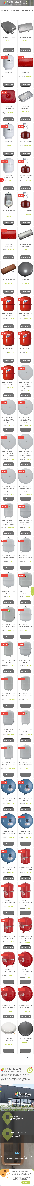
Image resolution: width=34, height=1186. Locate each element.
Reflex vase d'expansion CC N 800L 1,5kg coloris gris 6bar (8, 764)
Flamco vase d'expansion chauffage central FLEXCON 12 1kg (25, 867)
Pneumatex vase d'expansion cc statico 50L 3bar (8, 867)
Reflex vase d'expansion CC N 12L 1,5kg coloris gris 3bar (8, 557)
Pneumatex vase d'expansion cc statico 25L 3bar (8, 833)
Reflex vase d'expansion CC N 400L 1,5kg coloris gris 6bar (8, 695)
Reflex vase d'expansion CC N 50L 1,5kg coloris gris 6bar (8, 729)
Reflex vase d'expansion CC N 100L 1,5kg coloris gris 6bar (25, 522)
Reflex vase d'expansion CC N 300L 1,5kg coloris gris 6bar (8, 660)
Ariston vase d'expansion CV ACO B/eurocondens (8, 1040)
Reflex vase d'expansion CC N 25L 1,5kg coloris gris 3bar (25, 626)
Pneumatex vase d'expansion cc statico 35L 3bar (25, 833)
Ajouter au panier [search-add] (8, 50)
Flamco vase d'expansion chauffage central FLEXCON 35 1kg (8, 971)
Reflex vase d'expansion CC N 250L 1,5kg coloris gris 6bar (8, 626)
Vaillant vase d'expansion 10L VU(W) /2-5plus (8, 108)
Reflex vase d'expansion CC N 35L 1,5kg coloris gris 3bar (25, 660)
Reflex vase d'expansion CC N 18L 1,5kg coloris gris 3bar (8, 591)
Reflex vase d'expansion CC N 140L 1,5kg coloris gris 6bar (25, 557)
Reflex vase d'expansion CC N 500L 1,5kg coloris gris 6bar (25, 695)
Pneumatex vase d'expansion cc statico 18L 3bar (25, 798)
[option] (17, 1157)
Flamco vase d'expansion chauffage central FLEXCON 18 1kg (8, 902)
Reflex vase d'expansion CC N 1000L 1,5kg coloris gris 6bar (8, 522)
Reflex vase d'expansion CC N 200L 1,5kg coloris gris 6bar (25, 591)
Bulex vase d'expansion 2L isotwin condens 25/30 (8, 212)
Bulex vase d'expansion (25, 37)
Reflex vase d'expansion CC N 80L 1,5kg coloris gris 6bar (25, 764)
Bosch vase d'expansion (8, 37)
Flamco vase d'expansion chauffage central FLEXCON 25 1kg (8, 936)
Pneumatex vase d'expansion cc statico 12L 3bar (8, 798)
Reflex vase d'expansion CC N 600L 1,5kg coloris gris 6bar (25, 729)
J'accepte (25, 1182)
